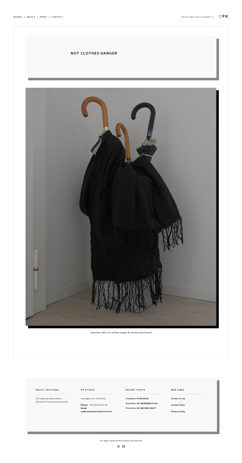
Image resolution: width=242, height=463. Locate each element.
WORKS (17, 17)
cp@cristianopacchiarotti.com (96, 411)
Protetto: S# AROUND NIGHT (141, 408)
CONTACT (57, 17)
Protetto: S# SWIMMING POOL (142, 403)
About (31, 17)
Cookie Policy (178, 405)
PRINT (43, 17)
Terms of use (178, 398)
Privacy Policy (178, 411)
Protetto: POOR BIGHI (137, 398)
